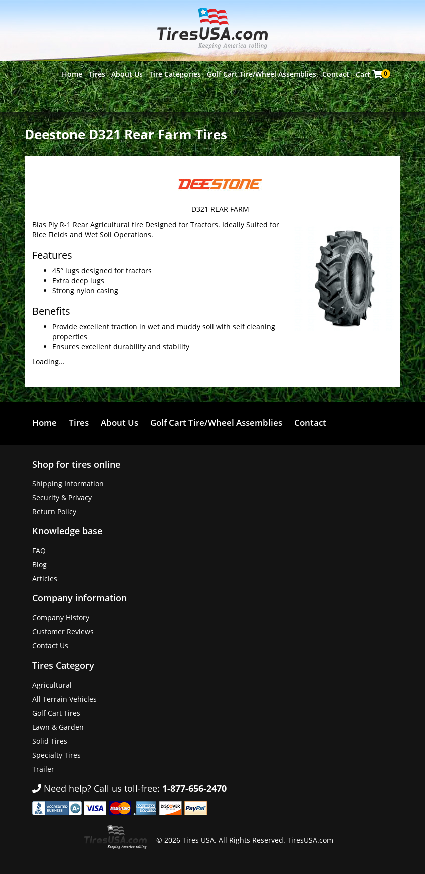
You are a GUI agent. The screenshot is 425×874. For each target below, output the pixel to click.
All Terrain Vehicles (64, 699)
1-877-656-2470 (194, 788)
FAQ (39, 550)
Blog (39, 564)
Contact (335, 74)
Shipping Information (68, 483)
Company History (60, 617)
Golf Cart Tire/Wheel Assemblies (261, 74)
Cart (370, 74)
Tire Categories (175, 74)
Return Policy (54, 511)
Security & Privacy (62, 497)
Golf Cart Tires (56, 713)
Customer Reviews (63, 631)
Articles (44, 578)
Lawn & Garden (58, 727)
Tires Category (63, 665)
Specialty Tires (56, 755)
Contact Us (50, 645)
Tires (97, 74)
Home (72, 74)
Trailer (43, 769)
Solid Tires (49, 741)
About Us (127, 74)
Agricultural (52, 685)
